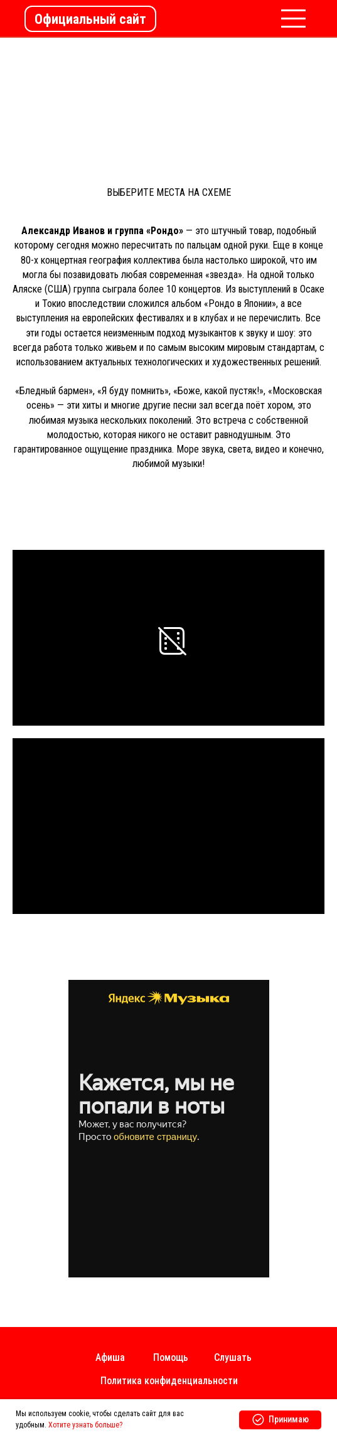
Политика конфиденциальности (169, 1381)
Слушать (233, 1357)
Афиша (110, 1357)
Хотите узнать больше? (85, 1425)
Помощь (170, 1357)
